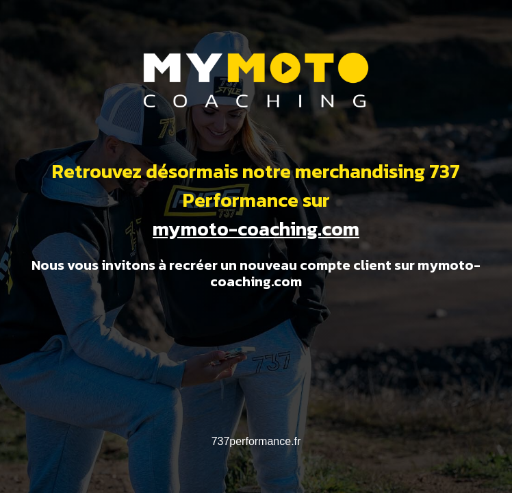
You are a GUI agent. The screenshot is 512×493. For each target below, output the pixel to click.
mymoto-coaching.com (256, 228)
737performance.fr (256, 441)
